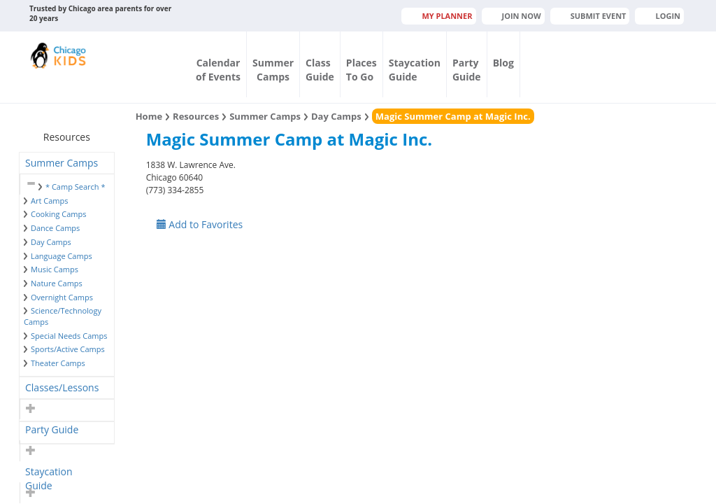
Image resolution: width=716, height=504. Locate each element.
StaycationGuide (415, 69)
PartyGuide (466, 69)
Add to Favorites (200, 224)
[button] (29, 184)
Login (667, 15)
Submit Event (598, 15)
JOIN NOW (521, 15)
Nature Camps (57, 283)
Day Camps (51, 242)
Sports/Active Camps (68, 349)
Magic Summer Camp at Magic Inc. (453, 116)
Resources (196, 116)
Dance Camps (55, 228)
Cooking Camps (59, 214)
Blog (503, 62)
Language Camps (61, 256)
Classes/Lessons (62, 387)
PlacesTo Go (361, 69)
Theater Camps (58, 363)
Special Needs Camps (69, 335)
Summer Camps (61, 162)
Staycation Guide (48, 473)
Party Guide (51, 429)
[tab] (67, 163)
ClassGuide (320, 69)
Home (149, 116)
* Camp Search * (75, 186)
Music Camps (54, 269)
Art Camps (49, 200)
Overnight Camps (62, 297)
